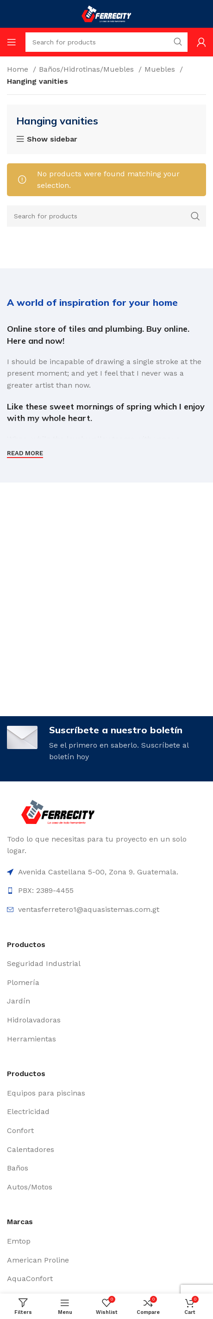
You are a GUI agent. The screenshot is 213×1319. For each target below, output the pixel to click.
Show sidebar (52, 139)
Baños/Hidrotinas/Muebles (87, 69)
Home (19, 69)
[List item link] (106, 964)
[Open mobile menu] (11, 42)
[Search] (106, 216)
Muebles (160, 69)
